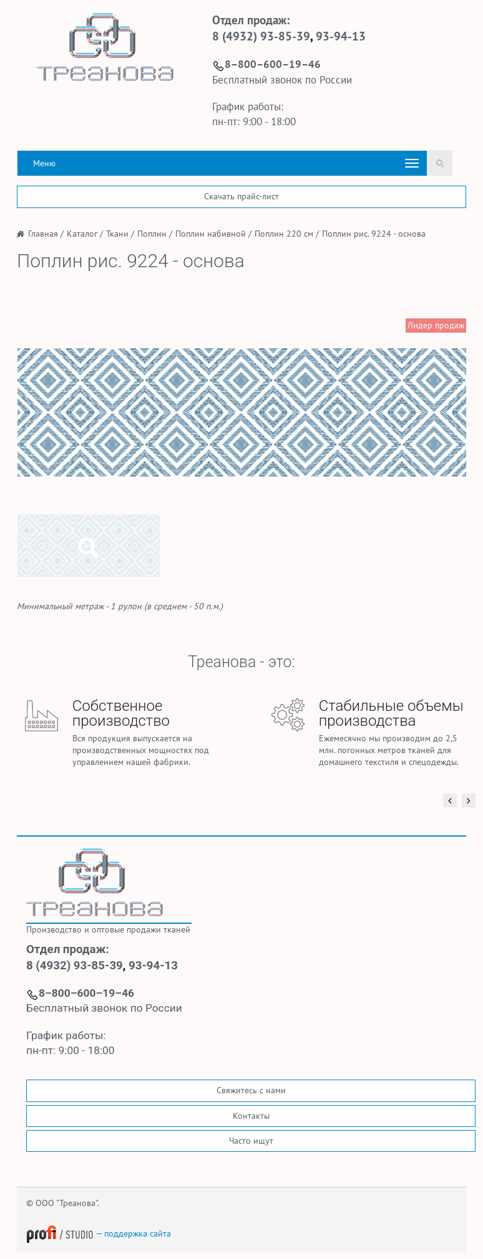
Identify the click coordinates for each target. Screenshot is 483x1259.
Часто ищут (251, 1140)
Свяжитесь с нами (251, 1090)
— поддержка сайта (98, 1233)
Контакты (251, 1115)
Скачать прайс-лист (241, 196)
